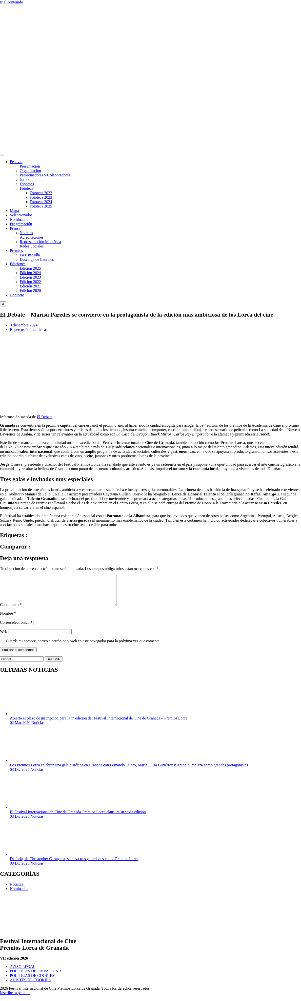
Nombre (8, 619)
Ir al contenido (11, 2)
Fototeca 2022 (41, 193)
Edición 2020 (30, 290)
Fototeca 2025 (41, 206)
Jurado (25, 179)
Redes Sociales (31, 246)
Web (3, 637)
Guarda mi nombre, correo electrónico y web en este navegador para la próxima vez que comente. (83, 647)
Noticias (26, 233)
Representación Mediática (40, 242)
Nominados (19, 219)
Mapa (14, 210)
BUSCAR (53, 665)
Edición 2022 (30, 282)
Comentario (11, 610)
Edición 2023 (30, 277)
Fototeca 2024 (41, 202)
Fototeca (26, 188)
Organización (30, 171)
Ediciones (17, 264)
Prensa (15, 228)
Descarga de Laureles (37, 259)
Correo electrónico (16, 628)
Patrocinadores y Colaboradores (45, 175)
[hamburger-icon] (2, 154)
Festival (16, 162)
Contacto (17, 295)
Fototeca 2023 (41, 197)
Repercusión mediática (28, 329)
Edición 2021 (30, 286)
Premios (16, 250)
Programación (21, 224)
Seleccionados (21, 215)
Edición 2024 (30, 273)
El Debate (45, 417)
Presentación (30, 166)
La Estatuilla (30, 255)
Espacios (27, 184)
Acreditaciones (31, 237)
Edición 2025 (30, 268)
